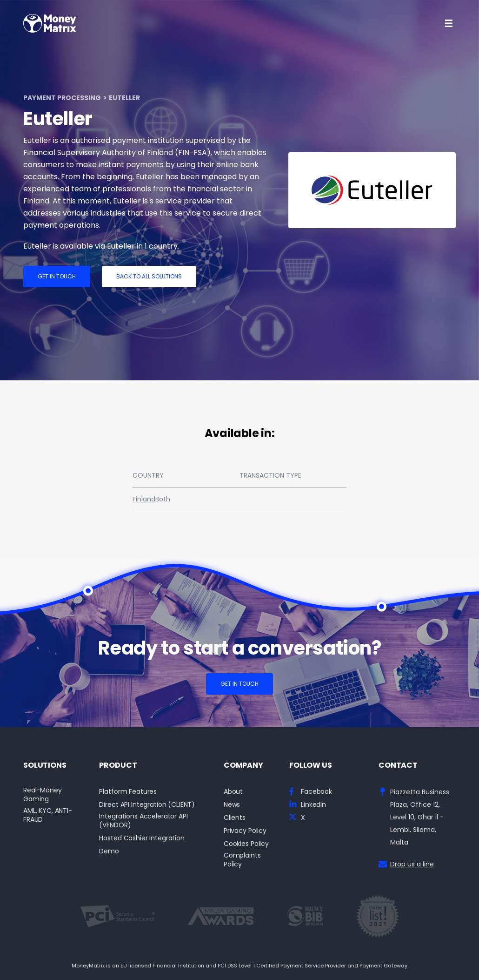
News (232, 804)
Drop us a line (412, 864)
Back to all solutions (149, 276)
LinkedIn (313, 804)
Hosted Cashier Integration (141, 838)
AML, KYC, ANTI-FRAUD (47, 815)
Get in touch (57, 276)
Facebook (316, 791)
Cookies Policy (246, 843)
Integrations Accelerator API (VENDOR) (143, 821)
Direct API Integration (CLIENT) (147, 804)
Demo (109, 851)
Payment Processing (62, 97)
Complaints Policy (242, 860)
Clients (235, 817)
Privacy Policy (245, 830)
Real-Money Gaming (42, 795)
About (233, 791)
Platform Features (128, 791)
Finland (144, 499)
